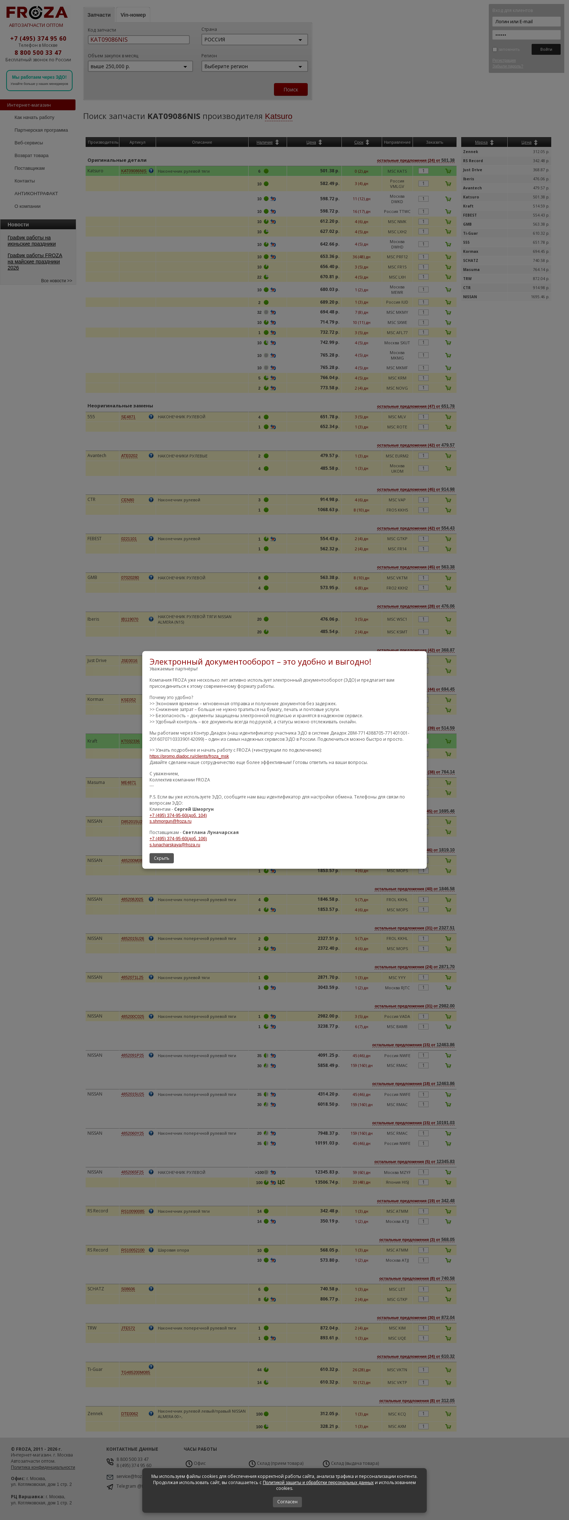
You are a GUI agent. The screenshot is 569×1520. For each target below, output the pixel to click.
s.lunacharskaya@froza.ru (175, 844)
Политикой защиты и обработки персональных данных (318, 1482)
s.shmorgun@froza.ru (171, 821)
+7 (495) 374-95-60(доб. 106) (178, 838)
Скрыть (161, 858)
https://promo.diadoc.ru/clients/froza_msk (189, 756)
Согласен (287, 1502)
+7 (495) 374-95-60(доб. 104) (178, 815)
